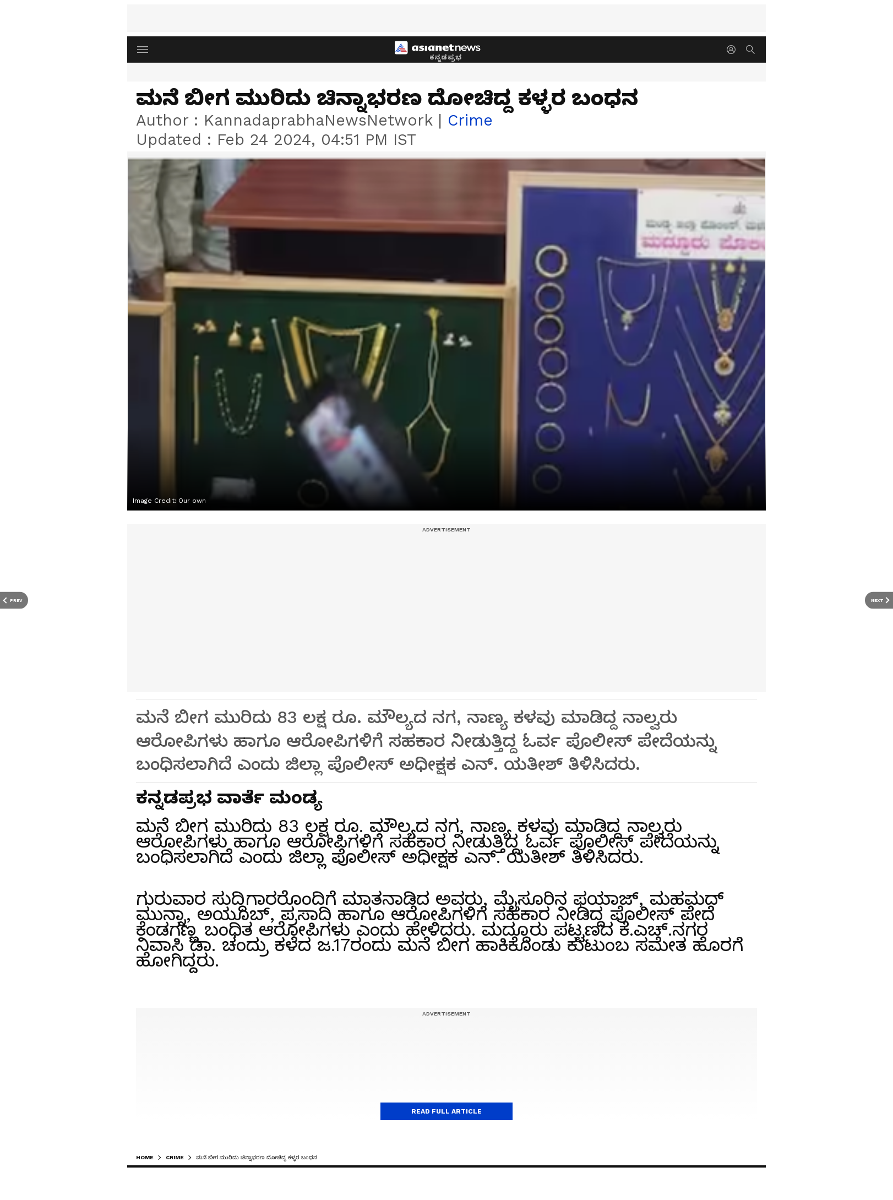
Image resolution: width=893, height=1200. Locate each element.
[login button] (734, 49)
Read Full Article (446, 1111)
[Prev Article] (14, 600)
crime (470, 120)
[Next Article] (879, 600)
